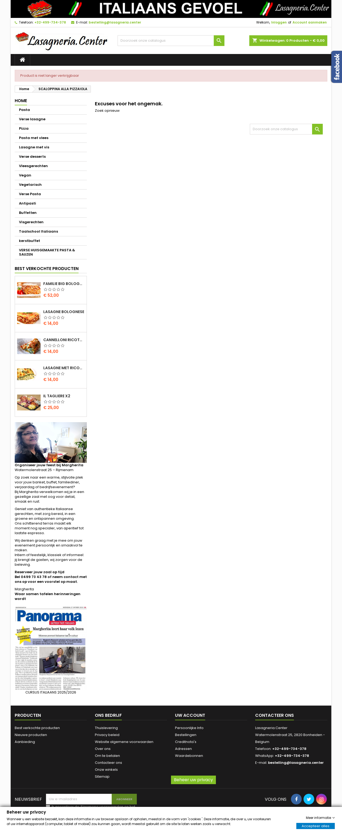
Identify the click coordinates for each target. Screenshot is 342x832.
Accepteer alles (315, 825)
